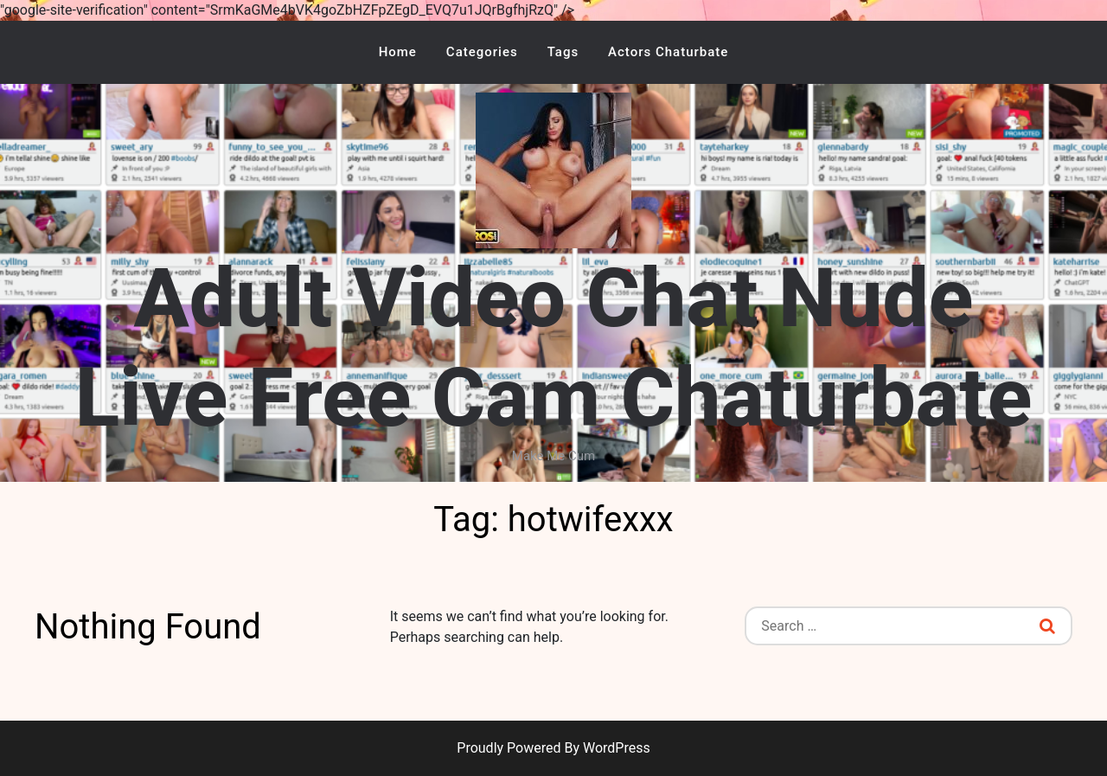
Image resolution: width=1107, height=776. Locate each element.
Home (398, 52)
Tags (563, 52)
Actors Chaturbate (668, 52)
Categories (482, 52)
